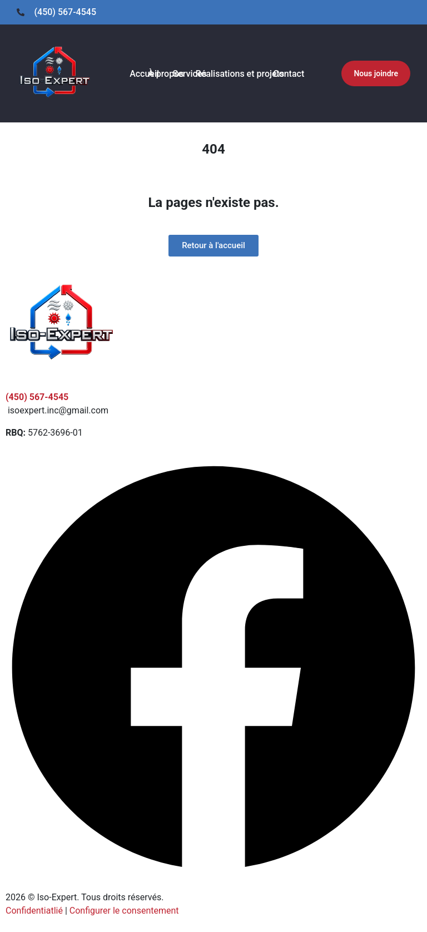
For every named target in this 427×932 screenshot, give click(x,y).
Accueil (144, 73)
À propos (165, 73)
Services (190, 73)
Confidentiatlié (34, 910)
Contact (288, 73)
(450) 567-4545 (37, 397)
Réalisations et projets (240, 73)
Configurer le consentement (124, 910)
